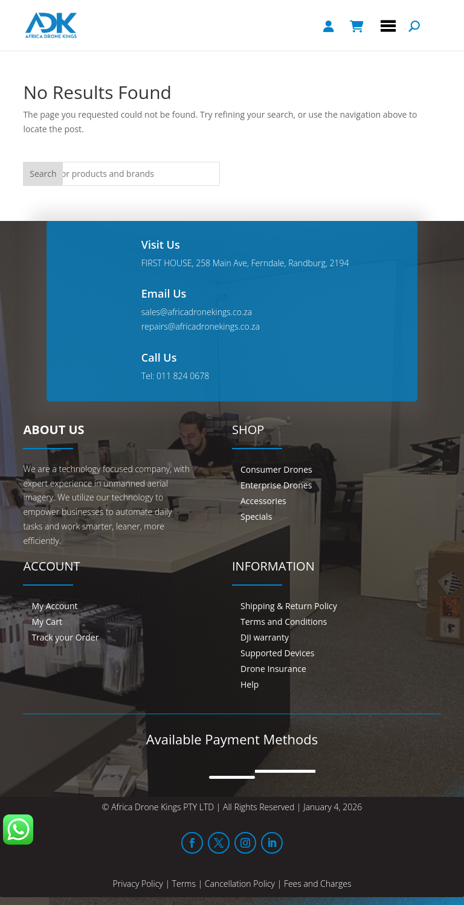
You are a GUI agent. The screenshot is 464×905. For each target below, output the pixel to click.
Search (43, 173)
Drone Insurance (273, 668)
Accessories (263, 501)
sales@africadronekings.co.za (196, 312)
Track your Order (64, 637)
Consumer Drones (276, 469)
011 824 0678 (182, 376)
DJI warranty (264, 637)
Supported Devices (277, 653)
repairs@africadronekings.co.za (200, 326)
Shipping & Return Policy (288, 606)
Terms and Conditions (283, 621)
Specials (256, 516)
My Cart (46, 621)
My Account (54, 606)
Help (249, 684)
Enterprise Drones (276, 485)
